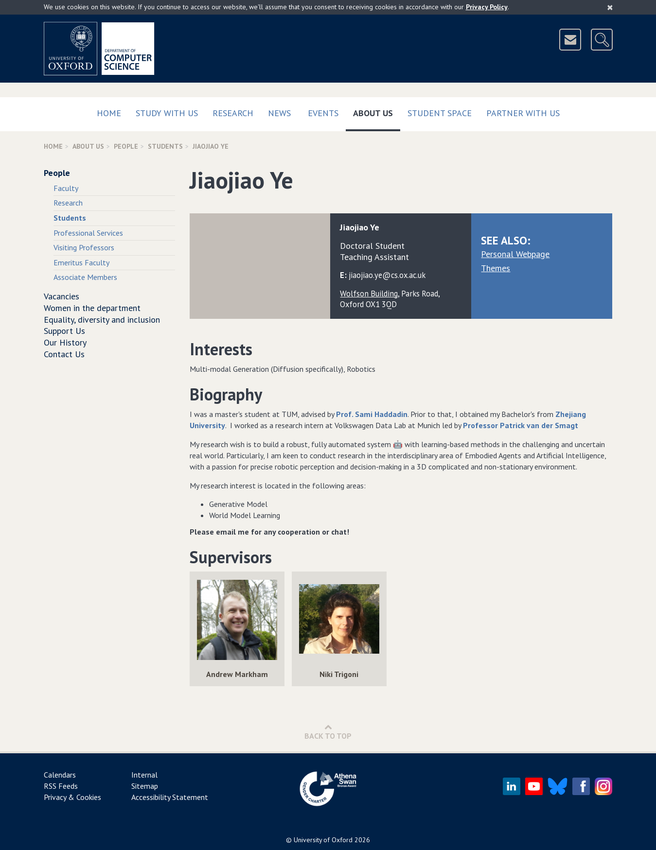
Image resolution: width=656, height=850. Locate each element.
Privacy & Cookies (72, 797)
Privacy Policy (487, 6)
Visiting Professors (83, 247)
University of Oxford (323, 839)
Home (109, 113)
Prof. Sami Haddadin (372, 414)
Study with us (167, 113)
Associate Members (85, 277)
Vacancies (61, 296)
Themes (495, 268)
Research (233, 113)
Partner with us (523, 113)
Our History (65, 342)
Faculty (65, 188)
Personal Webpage (515, 254)
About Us (376, 111)
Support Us (64, 330)
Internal (144, 775)
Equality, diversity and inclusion (102, 319)
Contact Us (64, 354)
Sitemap (144, 786)
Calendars (60, 775)
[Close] (610, 7)
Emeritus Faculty (81, 262)
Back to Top (328, 732)
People (126, 146)
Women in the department (92, 307)
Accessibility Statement (169, 797)
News (279, 113)
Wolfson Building (369, 293)
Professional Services (88, 233)
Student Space (440, 113)
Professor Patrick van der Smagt (520, 425)
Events (323, 113)
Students (165, 146)
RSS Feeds (61, 786)
